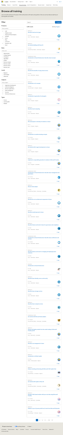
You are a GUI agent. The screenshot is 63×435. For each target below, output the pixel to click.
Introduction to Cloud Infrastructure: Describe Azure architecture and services (43, 238)
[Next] (52, 420)
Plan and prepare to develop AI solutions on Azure (39, 121)
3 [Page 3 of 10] (42, 420)
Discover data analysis (33, 186)
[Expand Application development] (2, 85)
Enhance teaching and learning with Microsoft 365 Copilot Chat (42, 369)
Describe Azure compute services (35, 303)
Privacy (27, 429)
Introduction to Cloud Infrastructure (36, 265)
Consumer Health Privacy (35, 429)
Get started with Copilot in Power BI (36, 381)
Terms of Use (45, 429)
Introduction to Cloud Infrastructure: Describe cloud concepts (42, 57)
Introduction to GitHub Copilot (35, 356)
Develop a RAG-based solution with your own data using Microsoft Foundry (43, 395)
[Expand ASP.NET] (2, 36)
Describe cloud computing (34, 108)
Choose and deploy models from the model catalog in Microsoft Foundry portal (42, 330)
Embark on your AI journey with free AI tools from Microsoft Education (44, 408)
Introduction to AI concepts (34, 83)
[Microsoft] (2, 1)
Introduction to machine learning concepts (37, 134)
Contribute (22, 429)
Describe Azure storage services (35, 291)
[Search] (41, 22)
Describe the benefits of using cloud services (38, 70)
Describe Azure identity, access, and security (38, 278)
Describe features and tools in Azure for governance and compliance (43, 224)
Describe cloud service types (34, 32)
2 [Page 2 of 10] (39, 420)
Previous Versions (11, 429)
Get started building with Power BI (35, 45)
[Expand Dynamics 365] (2, 43)
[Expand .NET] (2, 31)
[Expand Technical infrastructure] (2, 94)
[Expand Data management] (2, 90)
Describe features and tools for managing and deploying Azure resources (42, 252)
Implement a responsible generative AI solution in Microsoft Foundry (43, 159)
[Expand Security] (2, 92)
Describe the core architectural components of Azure (40, 199)
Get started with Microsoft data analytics (37, 316)
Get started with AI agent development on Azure (39, 147)
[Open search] (57, 2)
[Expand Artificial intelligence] (2, 87)
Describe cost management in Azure (36, 343)
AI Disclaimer (3, 429)
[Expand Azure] (2, 38)
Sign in (60, 1)
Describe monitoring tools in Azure (36, 212)
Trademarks (51, 429)
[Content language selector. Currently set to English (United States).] (7, 426)
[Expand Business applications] (2, 88)
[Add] (58, 40)
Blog (17, 429)
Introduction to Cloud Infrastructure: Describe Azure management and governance (43, 173)
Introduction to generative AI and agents (37, 96)
